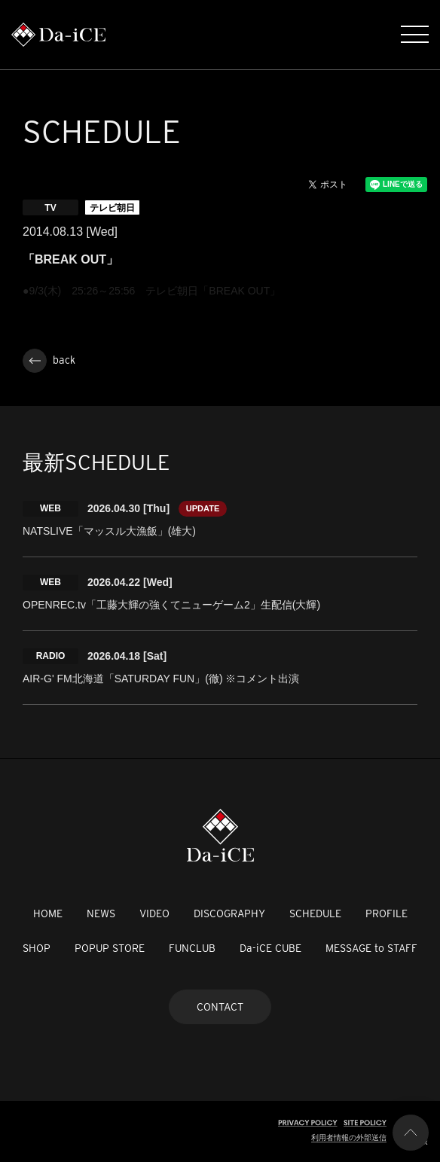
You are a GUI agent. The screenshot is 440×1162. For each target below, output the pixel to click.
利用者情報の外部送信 (349, 1137)
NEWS (101, 913)
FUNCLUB (192, 948)
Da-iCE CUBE (270, 948)
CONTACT (220, 1007)
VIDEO (154, 913)
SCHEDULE (315, 913)
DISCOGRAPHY (229, 913)
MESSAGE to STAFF (371, 948)
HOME (48, 913)
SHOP (36, 948)
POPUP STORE (110, 948)
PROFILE (386, 913)
